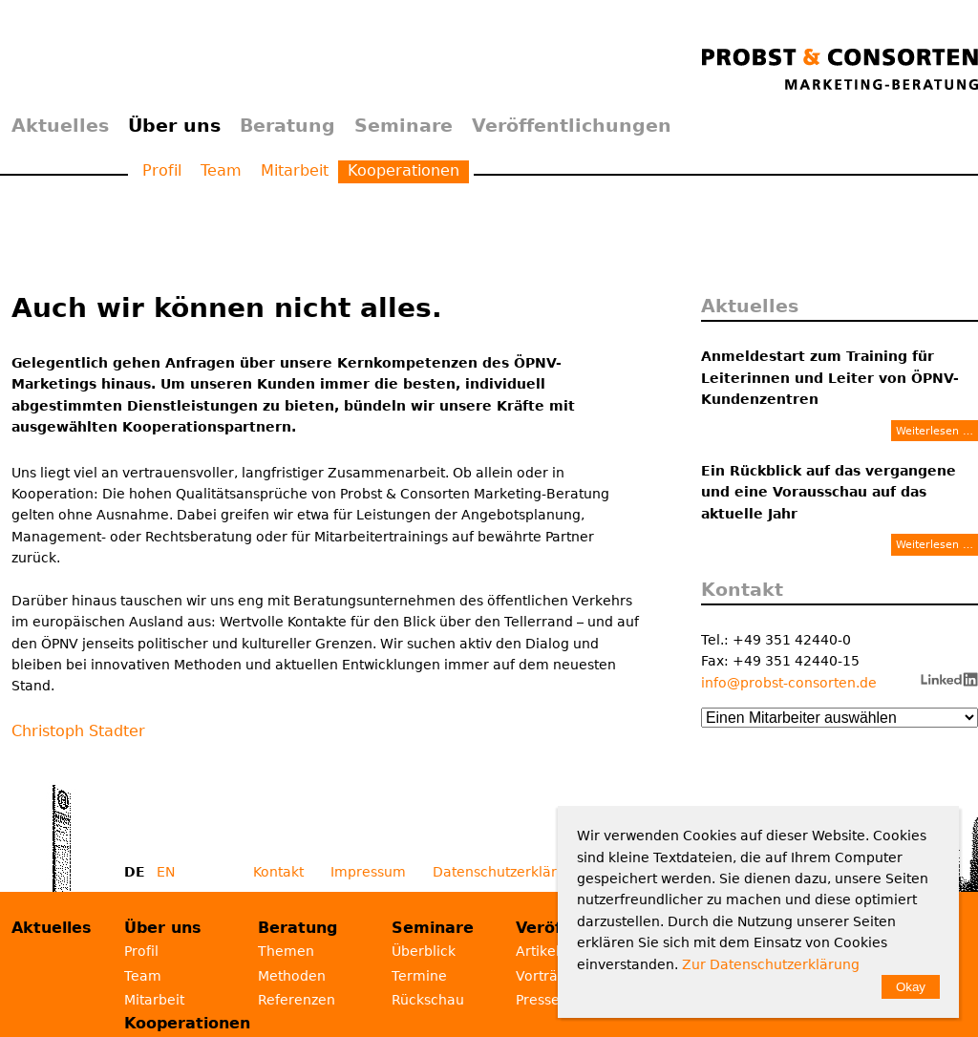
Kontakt (278, 871)
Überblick (424, 951)
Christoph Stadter (78, 731)
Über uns (174, 125)
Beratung (287, 125)
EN (166, 871)
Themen (286, 951)
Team (221, 170)
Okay (910, 987)
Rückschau (428, 999)
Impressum (368, 871)
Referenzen (296, 999)
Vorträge (545, 976)
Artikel (538, 951)
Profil (161, 170)
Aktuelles (60, 125)
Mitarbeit (295, 170)
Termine (419, 976)
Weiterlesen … (934, 430)
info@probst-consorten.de (789, 682)
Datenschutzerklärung (508, 871)
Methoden (292, 976)
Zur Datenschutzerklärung (771, 964)
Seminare (403, 125)
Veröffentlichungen (571, 125)
